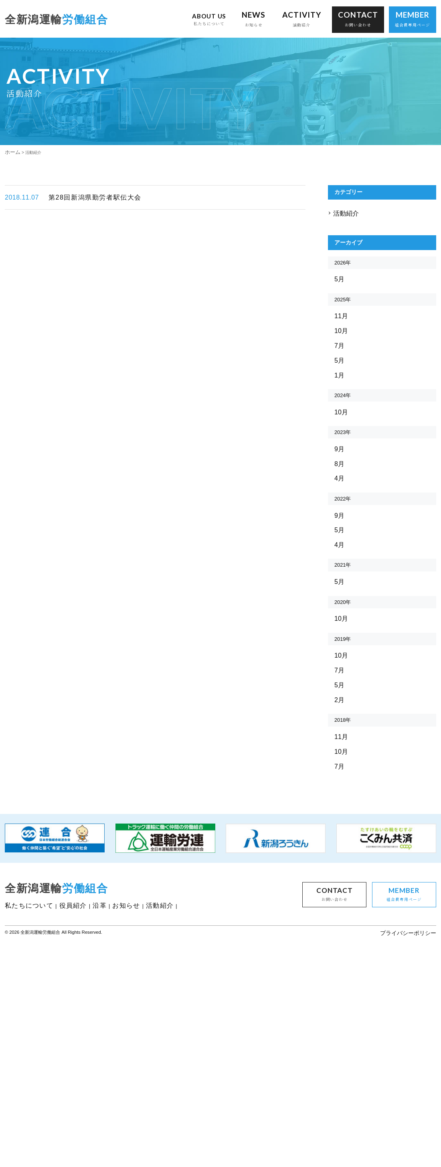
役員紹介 (75, 1056)
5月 (340, 336)
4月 (340, 564)
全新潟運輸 (57, 21)
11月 (341, 381)
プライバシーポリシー (410, 1088)
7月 (340, 413)
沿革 (104, 1056)
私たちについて (30, 1056)
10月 (341, 397)
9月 (340, 532)
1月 (340, 445)
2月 (340, 819)
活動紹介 (346, 257)
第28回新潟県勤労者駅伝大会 (74, 237)
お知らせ (132, 1056)
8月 (340, 548)
